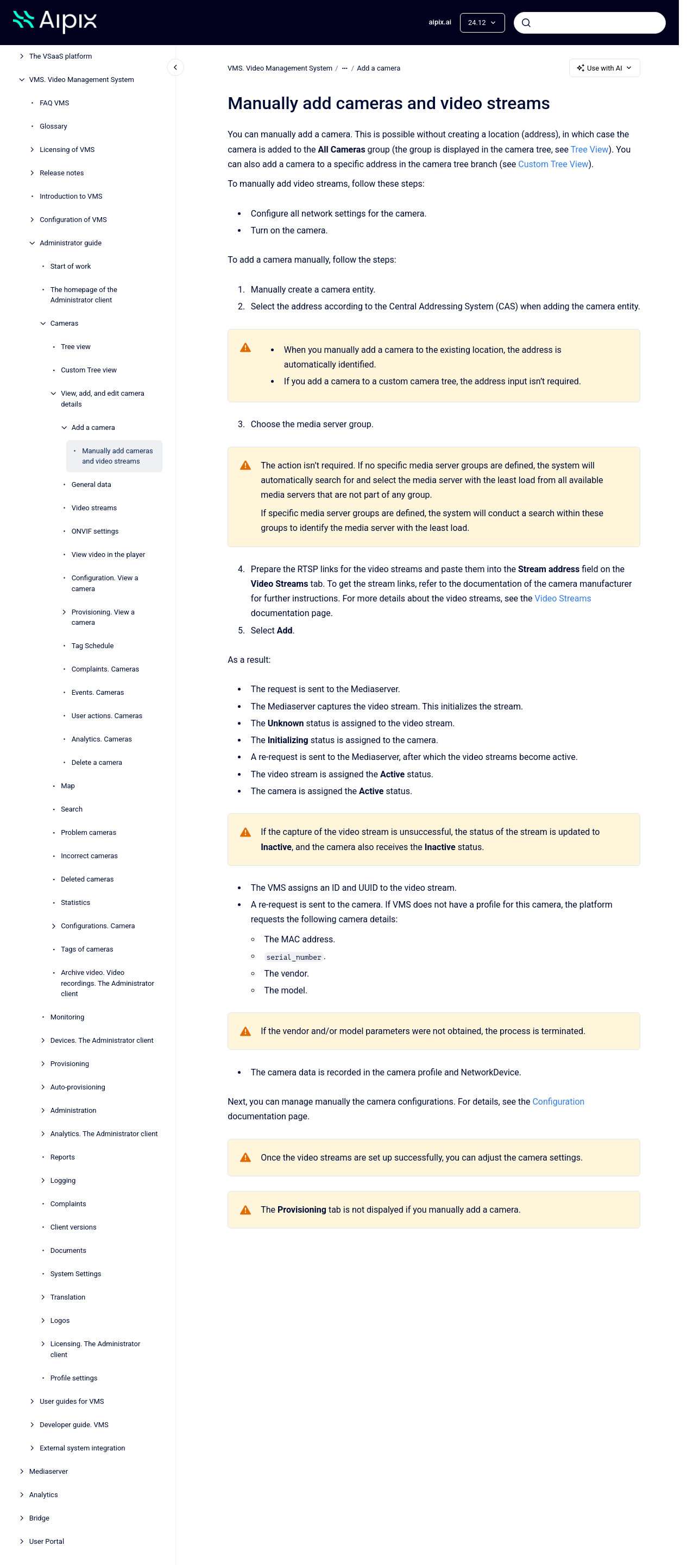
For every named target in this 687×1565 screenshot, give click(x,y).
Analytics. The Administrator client (104, 1134)
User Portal (46, 1541)
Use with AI (604, 68)
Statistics (75, 902)
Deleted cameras (87, 879)
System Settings (76, 1274)
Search (72, 809)
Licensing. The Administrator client (96, 1349)
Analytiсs (43, 1495)
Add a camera (93, 427)
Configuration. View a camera (105, 583)
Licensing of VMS (67, 149)
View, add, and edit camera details (102, 398)
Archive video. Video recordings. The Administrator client (107, 983)
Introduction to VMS (71, 196)
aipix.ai (440, 22)
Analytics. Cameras (102, 739)
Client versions (74, 1227)
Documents (68, 1250)
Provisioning (70, 1064)
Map (68, 786)
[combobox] (589, 22)
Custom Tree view (89, 370)
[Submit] (526, 22)
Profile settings (74, 1378)
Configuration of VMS (73, 220)
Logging (63, 1180)
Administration (74, 1110)
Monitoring (68, 1017)
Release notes (62, 173)
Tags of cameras (87, 949)
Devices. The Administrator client (102, 1040)
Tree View (589, 149)
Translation (68, 1297)
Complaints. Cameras (106, 669)
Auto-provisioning (78, 1087)
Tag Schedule (93, 646)
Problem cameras (88, 832)
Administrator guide (71, 243)
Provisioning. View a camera (103, 617)
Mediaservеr (48, 1471)
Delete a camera (97, 762)
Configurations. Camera (98, 926)
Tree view (76, 347)
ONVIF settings (95, 531)
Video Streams (562, 598)
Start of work (71, 266)
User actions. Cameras (107, 716)
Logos (60, 1320)
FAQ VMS (54, 103)
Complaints (68, 1204)
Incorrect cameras (89, 856)
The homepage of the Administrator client (84, 295)
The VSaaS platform (60, 56)
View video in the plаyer (109, 554)
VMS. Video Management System (81, 79)
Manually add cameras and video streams (117, 456)
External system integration (82, 1448)
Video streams (94, 508)
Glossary (53, 126)
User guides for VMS (72, 1401)
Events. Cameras (98, 692)
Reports (63, 1157)
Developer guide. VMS (74, 1425)
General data (91, 484)
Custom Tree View (553, 164)
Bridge (39, 1518)
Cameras (65, 323)
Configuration (558, 1102)
